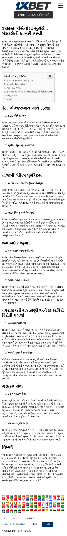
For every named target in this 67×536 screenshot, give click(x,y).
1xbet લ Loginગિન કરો (33, 14)
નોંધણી (34, 524)
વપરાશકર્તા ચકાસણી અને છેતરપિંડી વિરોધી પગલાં (29, 91)
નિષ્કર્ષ (9, 99)
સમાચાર (48, 524)
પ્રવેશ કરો (31, 518)
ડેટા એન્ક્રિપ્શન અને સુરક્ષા (19, 80)
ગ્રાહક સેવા (12, 95)
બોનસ (16, 518)
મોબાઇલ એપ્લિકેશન (14, 524)
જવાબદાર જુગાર (14, 88)
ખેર (5, 518)
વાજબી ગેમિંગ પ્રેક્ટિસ (17, 84)
